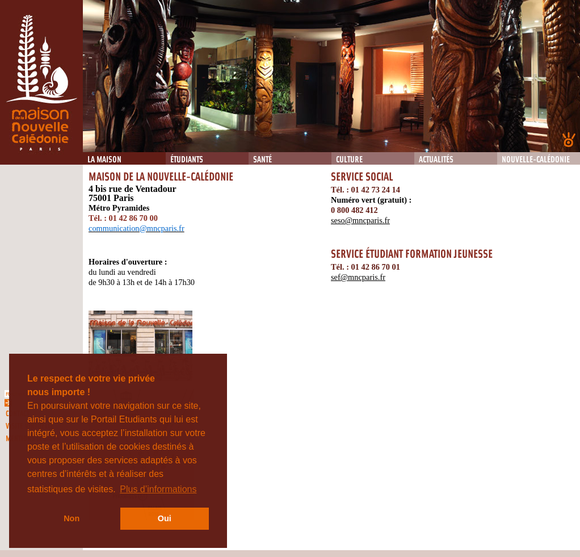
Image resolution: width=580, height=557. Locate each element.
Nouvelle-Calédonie (536, 160)
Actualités (436, 160)
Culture (349, 160)
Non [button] (71, 518)
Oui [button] (164, 518)
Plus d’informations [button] (158, 489)
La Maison (104, 160)
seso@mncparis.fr (360, 220)
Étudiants (186, 160)
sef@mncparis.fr (358, 277)
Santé (262, 160)
